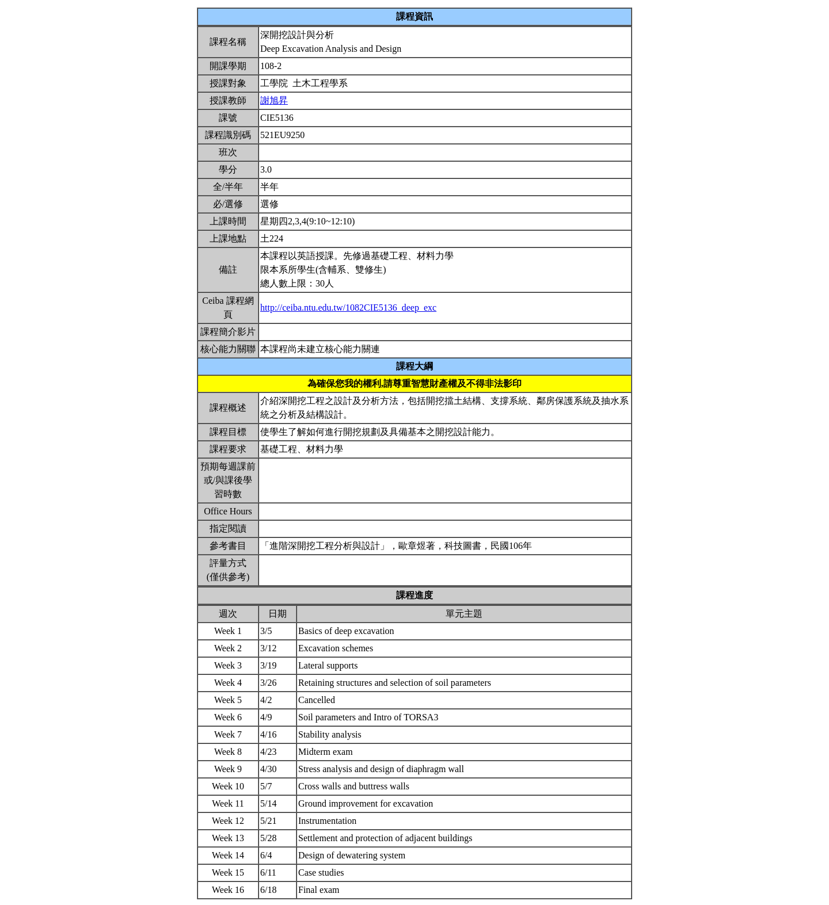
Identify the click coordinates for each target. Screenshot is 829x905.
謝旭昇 (274, 100)
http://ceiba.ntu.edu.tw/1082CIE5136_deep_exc (348, 307)
